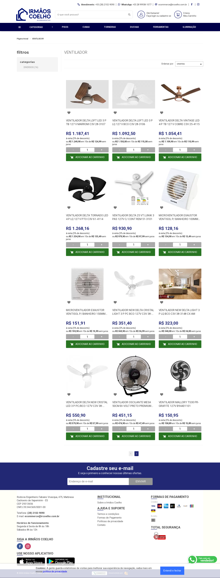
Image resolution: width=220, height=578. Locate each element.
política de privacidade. (55, 571)
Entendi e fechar (172, 570)
